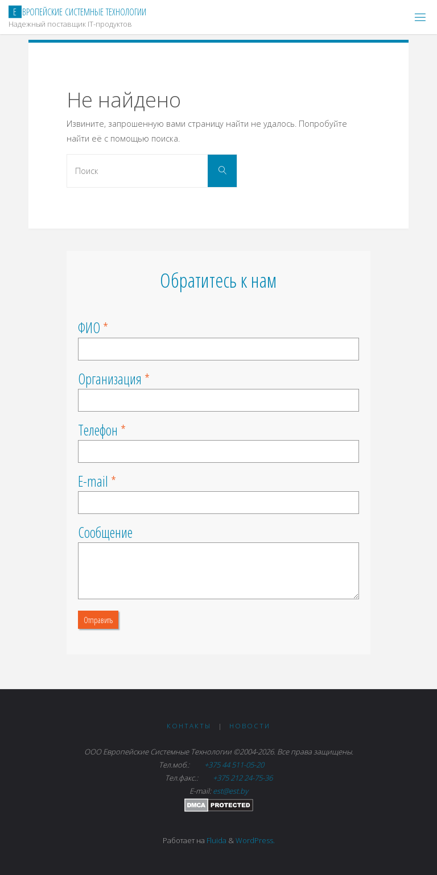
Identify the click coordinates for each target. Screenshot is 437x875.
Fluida (215, 840)
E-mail (93, 481)
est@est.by (230, 791)
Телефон (98, 429)
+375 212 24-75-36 (242, 778)
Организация (110, 378)
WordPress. (255, 840)
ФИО (89, 327)
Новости (249, 725)
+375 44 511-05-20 (235, 765)
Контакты (189, 725)
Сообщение (105, 532)
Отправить (98, 619)
